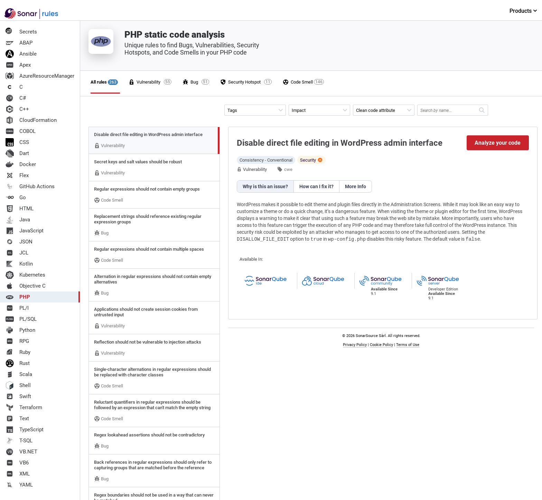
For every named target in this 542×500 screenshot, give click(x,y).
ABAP (19, 43)
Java (18, 219)
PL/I (17, 308)
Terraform (24, 407)
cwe (288, 169)
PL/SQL (21, 319)
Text (17, 418)
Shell (18, 385)
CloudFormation (31, 120)
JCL (17, 253)
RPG (17, 341)
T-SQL (19, 440)
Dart (17, 153)
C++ (17, 109)
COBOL (21, 131)
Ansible (21, 54)
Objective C (26, 286)
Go (16, 197)
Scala (19, 374)
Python (20, 330)
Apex (18, 65)
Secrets (21, 32)
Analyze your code (498, 143)
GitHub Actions (30, 186)
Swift (18, 396)
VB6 (17, 463)
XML (18, 474)
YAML (19, 485)
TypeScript (25, 429)
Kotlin (19, 264)
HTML (20, 208)
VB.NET (21, 452)
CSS (17, 142)
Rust (18, 363)
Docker (21, 164)
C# (16, 98)
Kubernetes (25, 275)
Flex (17, 175)
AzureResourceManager (40, 76)
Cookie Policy (381, 345)
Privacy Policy (355, 345)
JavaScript (25, 231)
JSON (19, 242)
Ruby (18, 352)
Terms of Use (407, 345)
